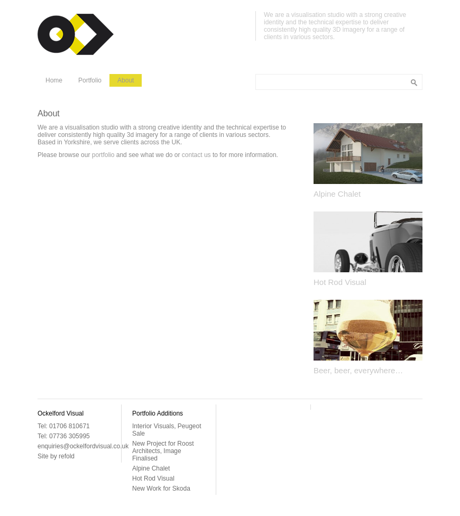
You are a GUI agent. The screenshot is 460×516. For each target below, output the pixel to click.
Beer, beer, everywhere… (358, 370)
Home (53, 80)
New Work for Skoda (161, 488)
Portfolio (90, 80)
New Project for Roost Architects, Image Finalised (163, 451)
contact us (196, 155)
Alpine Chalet (337, 193)
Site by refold (56, 456)
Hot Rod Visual (340, 282)
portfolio (103, 155)
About (125, 80)
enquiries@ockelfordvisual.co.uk (83, 446)
